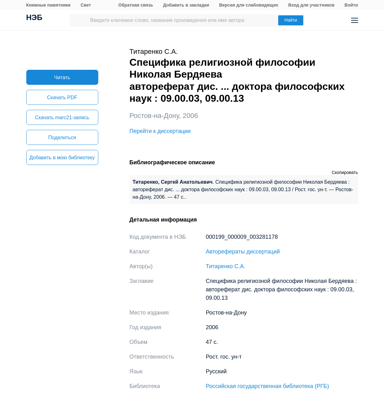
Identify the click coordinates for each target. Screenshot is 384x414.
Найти (290, 20)
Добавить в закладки (186, 5)
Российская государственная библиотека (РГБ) (267, 386)
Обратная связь (135, 5)
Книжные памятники (48, 5)
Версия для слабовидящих (248, 5)
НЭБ (34, 18)
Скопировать (345, 172)
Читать (62, 77)
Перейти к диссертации (160, 131)
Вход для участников (311, 5)
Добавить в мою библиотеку (62, 157)
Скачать (62, 97)
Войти (351, 5)
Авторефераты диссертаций (243, 251)
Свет (85, 5)
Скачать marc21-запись (62, 117)
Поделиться (62, 137)
